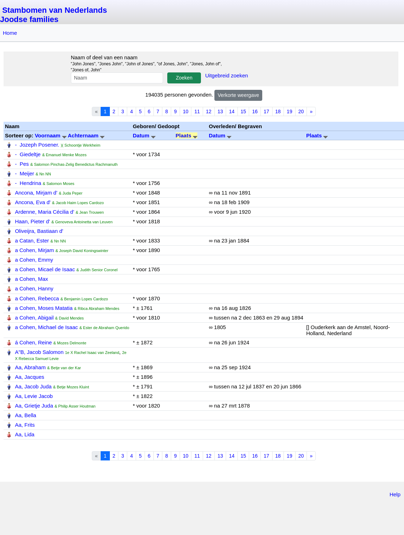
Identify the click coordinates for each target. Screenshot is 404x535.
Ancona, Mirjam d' (36, 193)
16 (255, 111)
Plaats (186, 135)
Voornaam (51, 135)
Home (10, 33)
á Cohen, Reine (33, 342)
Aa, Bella (25, 415)
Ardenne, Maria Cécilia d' (44, 212)
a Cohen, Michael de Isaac (46, 327)
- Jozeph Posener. (37, 145)
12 (209, 111)
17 (266, 111)
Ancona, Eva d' (32, 202)
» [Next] (311, 111)
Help (394, 494)
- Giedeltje (28, 154)
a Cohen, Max (31, 279)
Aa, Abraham (30, 367)
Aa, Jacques (29, 377)
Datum (144, 135)
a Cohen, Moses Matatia (44, 308)
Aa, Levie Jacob (34, 396)
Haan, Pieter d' (32, 221)
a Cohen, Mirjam (34, 250)
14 (232, 111)
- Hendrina (28, 183)
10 (186, 111)
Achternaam (86, 135)
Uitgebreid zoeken (226, 75)
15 (243, 111)
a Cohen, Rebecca (37, 298)
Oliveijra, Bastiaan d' (39, 231)
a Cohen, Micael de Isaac (45, 269)
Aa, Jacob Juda (33, 386)
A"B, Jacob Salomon (39, 352)
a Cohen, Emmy (34, 260)
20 (301, 111)
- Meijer (24, 173)
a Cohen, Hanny (34, 288)
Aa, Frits (25, 425)
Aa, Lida (24, 434)
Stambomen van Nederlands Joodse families (53, 15)
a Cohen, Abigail (34, 318)
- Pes (22, 164)
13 (220, 111)
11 (197, 111)
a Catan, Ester (32, 241)
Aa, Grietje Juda (34, 406)
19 (289, 111)
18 (278, 111)
